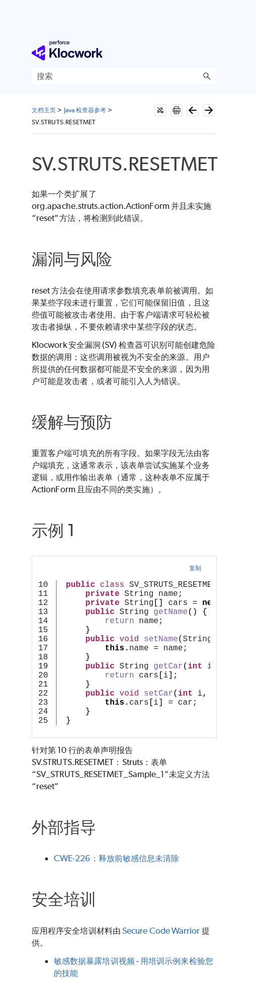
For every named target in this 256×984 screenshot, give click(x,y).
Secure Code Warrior (161, 931)
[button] (207, 76)
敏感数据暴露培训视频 (94, 961)
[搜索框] (124, 76)
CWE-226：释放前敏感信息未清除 (116, 858)
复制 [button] (195, 568)
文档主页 (44, 110)
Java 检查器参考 (85, 110)
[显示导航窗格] (210, 50)
